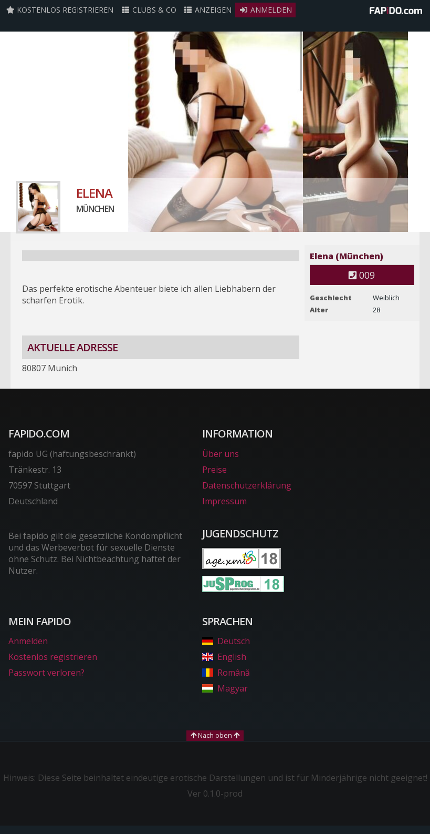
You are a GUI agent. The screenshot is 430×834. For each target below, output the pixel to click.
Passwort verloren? (46, 672)
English (224, 657)
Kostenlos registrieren (59, 10)
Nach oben (215, 735)
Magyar (225, 688)
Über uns (220, 454)
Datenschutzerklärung (246, 485)
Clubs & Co (148, 10)
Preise (214, 469)
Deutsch (226, 641)
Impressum (224, 501)
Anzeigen (208, 10)
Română (226, 672)
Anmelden (265, 10)
